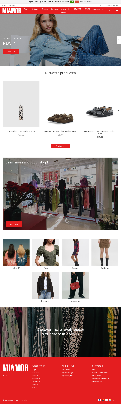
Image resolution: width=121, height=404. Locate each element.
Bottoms (105, 268)
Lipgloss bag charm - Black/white (21, 131)
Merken (64, 12)
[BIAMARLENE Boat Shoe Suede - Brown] (60, 104)
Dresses (45, 9)
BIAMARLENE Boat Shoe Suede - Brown (60, 131)
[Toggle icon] (108, 11)
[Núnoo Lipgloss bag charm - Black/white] (21, 104)
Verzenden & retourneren (100, 378)
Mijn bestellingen (68, 372)
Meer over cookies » (86, 1)
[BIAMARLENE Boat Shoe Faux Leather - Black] (100, 104)
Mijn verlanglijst (67, 375)
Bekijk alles (60, 146)
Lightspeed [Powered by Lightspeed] (30, 400)
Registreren (66, 369)
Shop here (11, 51)
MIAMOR (16, 268)
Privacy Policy (96, 375)
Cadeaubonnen (98, 9)
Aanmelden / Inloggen (112, 5)
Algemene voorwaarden (99, 372)
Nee (77, 1)
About (93, 369)
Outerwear (55, 9)
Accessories (75, 301)
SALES (87, 9)
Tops (46, 268)
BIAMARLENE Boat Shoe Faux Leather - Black (99, 132)
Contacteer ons (96, 381)
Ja (72, 1)
